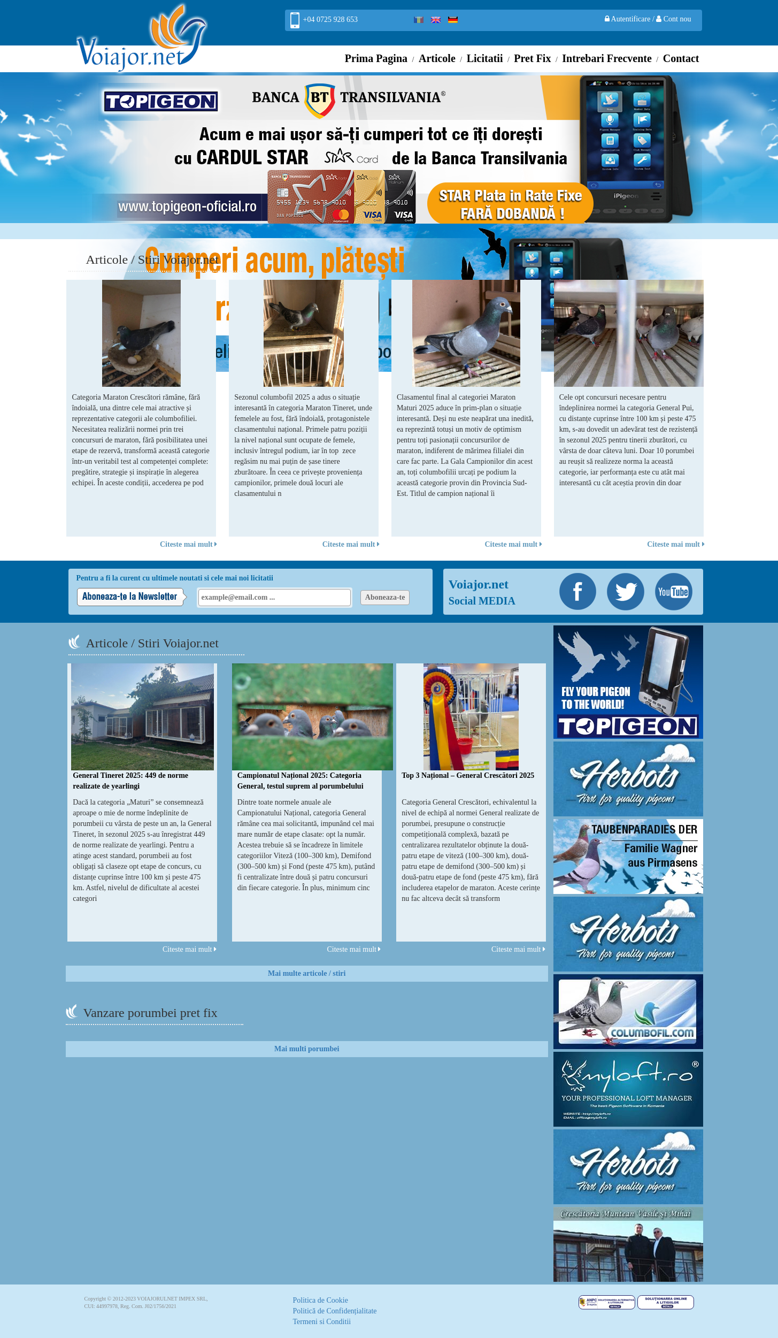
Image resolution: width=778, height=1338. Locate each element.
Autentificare (628, 19)
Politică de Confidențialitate (335, 1311)
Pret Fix (532, 58)
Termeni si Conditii (322, 1322)
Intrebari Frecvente (607, 58)
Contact (681, 58)
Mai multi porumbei (306, 1049)
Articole (437, 58)
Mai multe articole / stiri (306, 973)
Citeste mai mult (188, 544)
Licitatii (485, 58)
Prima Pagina (376, 58)
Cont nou (673, 19)
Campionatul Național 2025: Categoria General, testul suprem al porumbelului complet (300, 786)
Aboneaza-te (385, 597)
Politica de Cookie (320, 1300)
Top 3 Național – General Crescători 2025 (468, 775)
